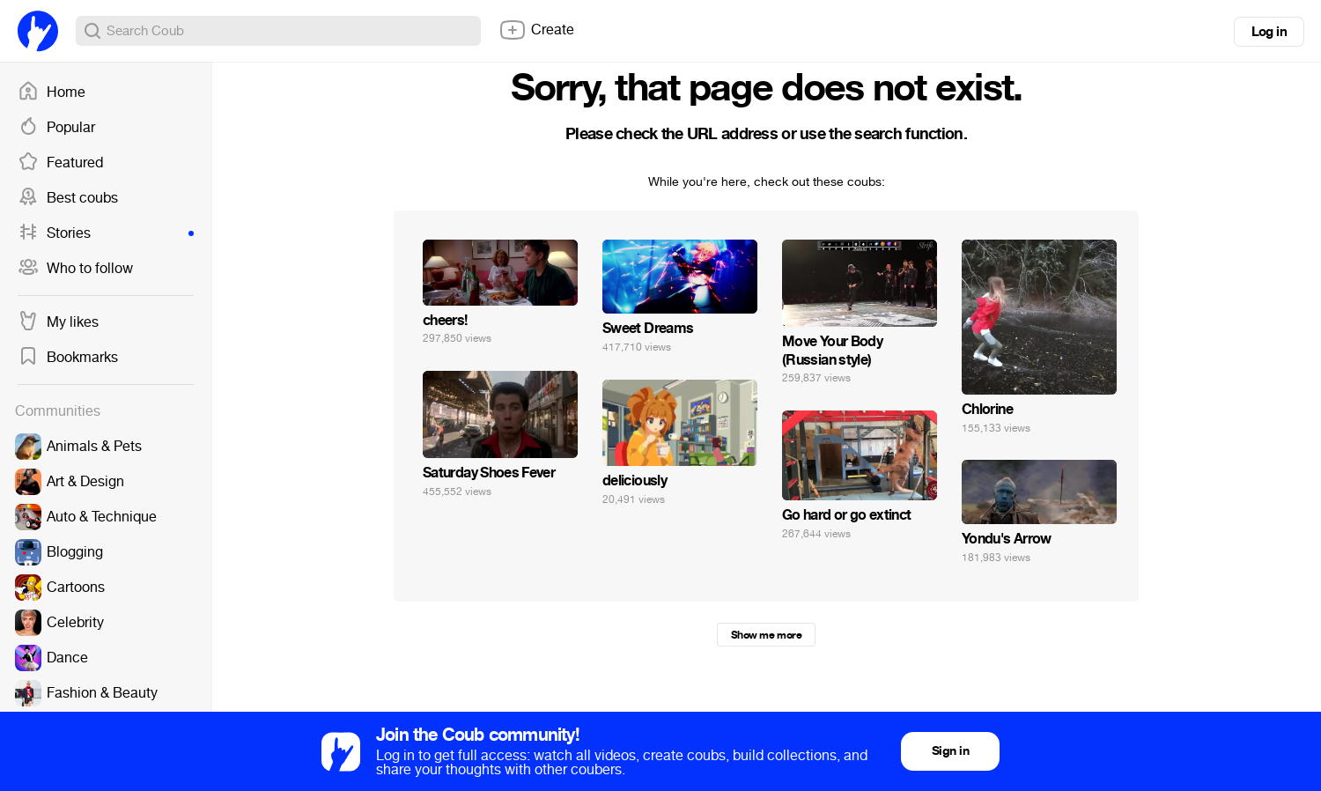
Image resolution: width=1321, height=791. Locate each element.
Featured (60, 163)
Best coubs (68, 198)
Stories (106, 233)
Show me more (766, 635)
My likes (58, 322)
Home (51, 92)
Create (536, 30)
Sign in (950, 751)
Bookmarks (68, 357)
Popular (56, 127)
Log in (1269, 32)
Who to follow (75, 268)
